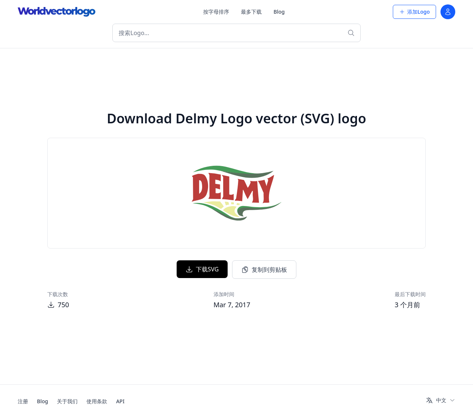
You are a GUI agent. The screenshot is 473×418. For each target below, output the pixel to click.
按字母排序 (216, 11)
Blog (279, 11)
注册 (23, 401)
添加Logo (414, 11)
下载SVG (202, 269)
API (120, 401)
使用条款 (96, 401)
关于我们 (67, 401)
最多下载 (251, 11)
